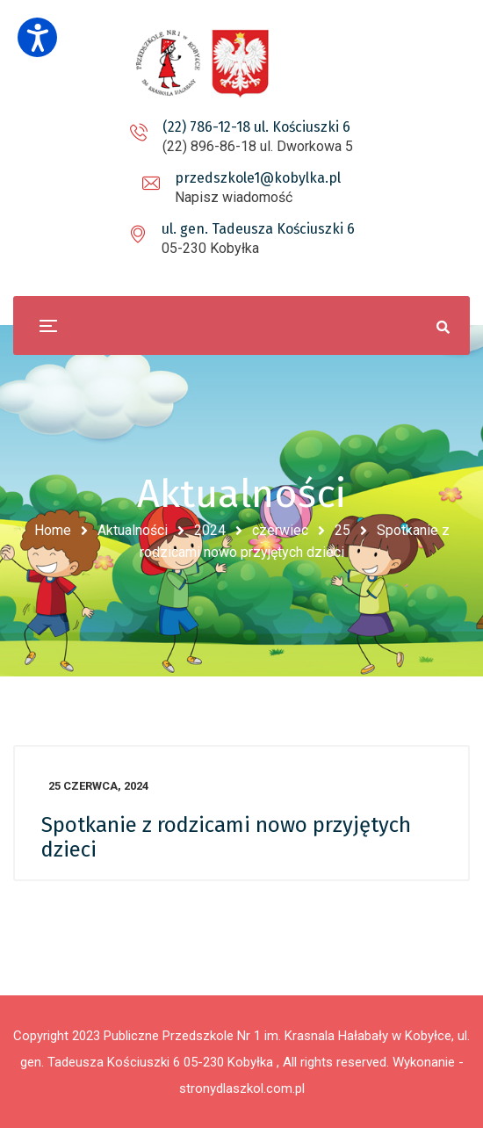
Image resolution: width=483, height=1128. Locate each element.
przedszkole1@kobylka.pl (258, 178)
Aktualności (132, 530)
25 (342, 530)
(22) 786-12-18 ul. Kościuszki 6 (256, 127)
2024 (210, 530)
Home (52, 530)
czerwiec (280, 530)
